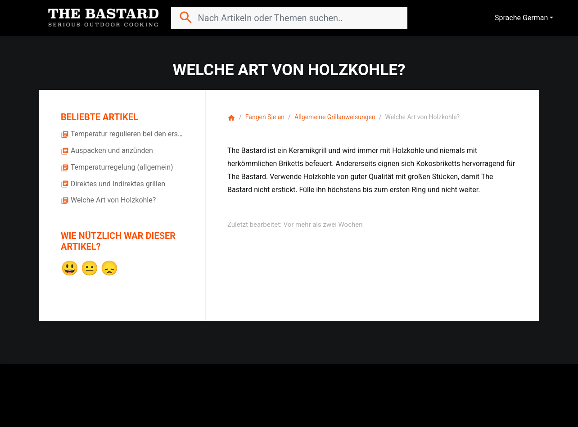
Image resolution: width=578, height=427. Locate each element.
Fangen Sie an (264, 117)
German (535, 17)
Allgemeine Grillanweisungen (334, 117)
